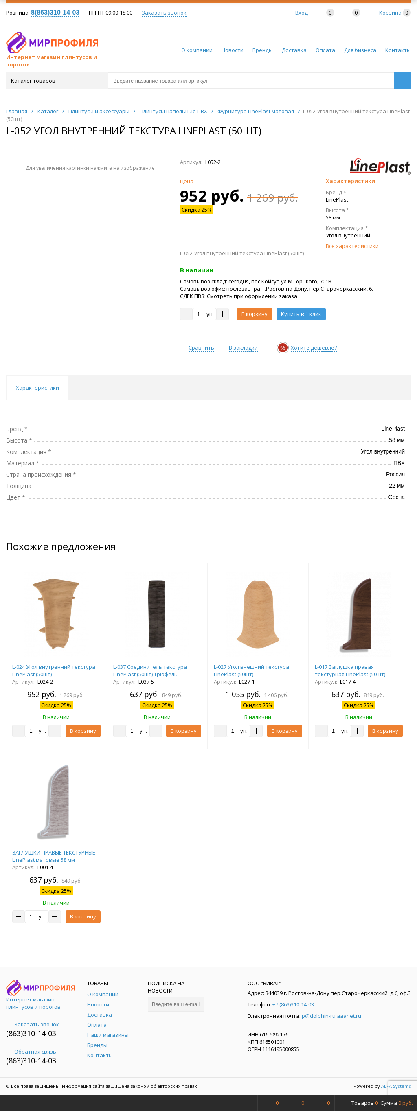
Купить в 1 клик (301, 314)
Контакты (398, 50)
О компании (197, 50)
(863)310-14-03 (31, 1033)
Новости (233, 50)
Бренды (262, 50)
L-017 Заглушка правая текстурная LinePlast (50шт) (350, 670)
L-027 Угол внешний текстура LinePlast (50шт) (251, 670)
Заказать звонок (164, 12)
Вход (301, 12)
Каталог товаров (56, 80)
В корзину (254, 314)
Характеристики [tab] (37, 387)
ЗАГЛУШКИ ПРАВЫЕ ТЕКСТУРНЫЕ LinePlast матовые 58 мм (53, 856)
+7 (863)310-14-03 (293, 1004)
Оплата (325, 50)
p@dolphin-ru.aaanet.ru (331, 1015)
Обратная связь (31, 1051)
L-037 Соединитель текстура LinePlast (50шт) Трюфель (150, 670)
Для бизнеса (360, 50)
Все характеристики (352, 246)
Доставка (294, 50)
